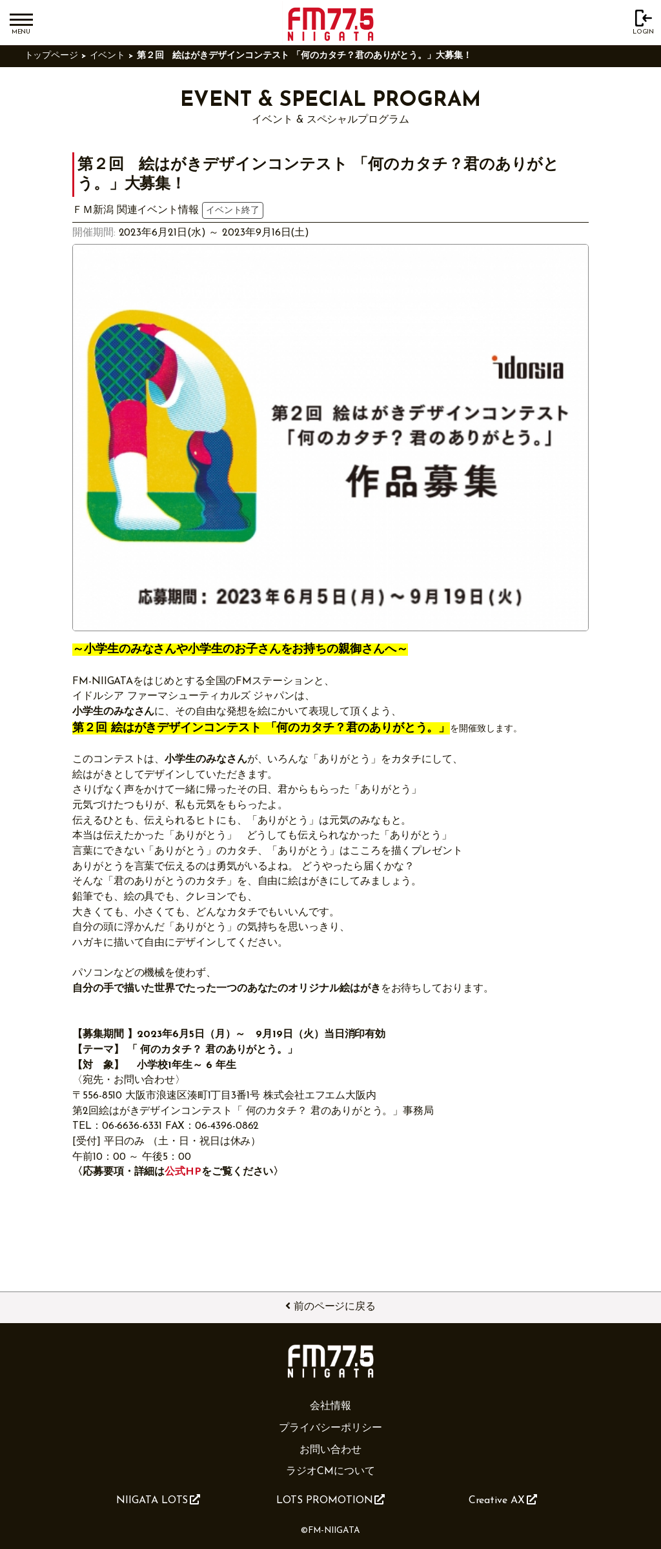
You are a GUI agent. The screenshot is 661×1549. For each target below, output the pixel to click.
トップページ (52, 56)
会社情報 (330, 1406)
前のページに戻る (330, 1306)
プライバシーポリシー (330, 1428)
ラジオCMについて (330, 1471)
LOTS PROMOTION (330, 1500)
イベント (108, 56)
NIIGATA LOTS (158, 1500)
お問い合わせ (330, 1450)
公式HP (183, 1172)
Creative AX (503, 1500)
